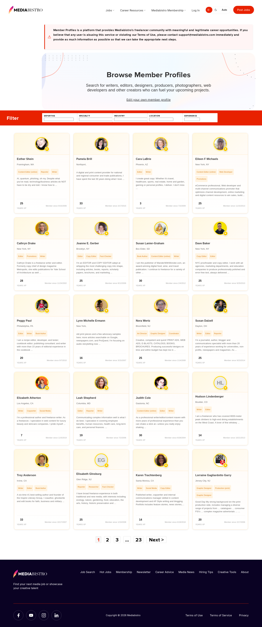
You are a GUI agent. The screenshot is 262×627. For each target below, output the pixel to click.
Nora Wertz (143, 320)
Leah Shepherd (86, 397)
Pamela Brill (84, 159)
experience (190, 116)
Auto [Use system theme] (224, 9)
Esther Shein (25, 159)
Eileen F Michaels (206, 159)
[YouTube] (31, 615)
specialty (84, 116)
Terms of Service (221, 615)
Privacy (244, 615)
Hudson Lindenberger (209, 396)
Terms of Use (194, 615)
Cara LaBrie (143, 159)
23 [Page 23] (139, 539)
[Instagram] (44, 615)
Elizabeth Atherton (29, 397)
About (245, 572)
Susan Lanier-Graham (150, 243)
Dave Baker (202, 243)
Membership (124, 572)
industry (119, 116)
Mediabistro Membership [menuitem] (167, 10)
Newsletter (144, 572)
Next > (156, 539)
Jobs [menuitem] (109, 10)
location (154, 116)
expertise (49, 116)
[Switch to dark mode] (216, 10)
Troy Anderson (26, 475)
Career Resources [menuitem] (131, 10)
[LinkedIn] (56, 615)
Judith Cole (143, 397)
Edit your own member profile (148, 99)
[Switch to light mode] (209, 10)
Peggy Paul (24, 320)
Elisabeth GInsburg (88, 473)
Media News (186, 572)
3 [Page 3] (117, 539)
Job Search (87, 572)
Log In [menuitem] (196, 10)
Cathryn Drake (26, 243)
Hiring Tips (206, 572)
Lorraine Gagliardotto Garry (213, 475)
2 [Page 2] (107, 539)
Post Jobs (243, 10)
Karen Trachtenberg (149, 475)
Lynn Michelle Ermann (90, 320)
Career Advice (164, 572)
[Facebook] (18, 615)
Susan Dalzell (204, 320)
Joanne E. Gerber (87, 243)
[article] (42, 173)
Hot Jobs (105, 572)
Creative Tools (227, 572)
